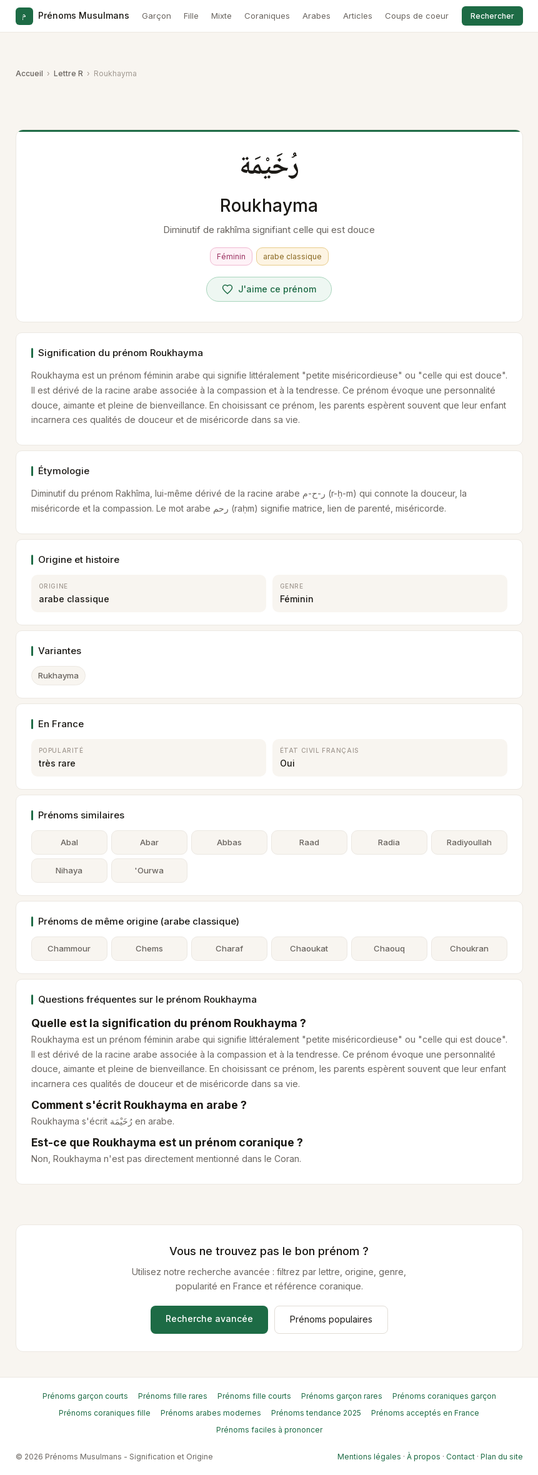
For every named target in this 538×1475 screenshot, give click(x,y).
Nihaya (69, 870)
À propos (424, 1456)
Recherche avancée (209, 1318)
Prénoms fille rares (172, 1396)
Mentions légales (369, 1456)
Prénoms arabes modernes (211, 1413)
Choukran (469, 948)
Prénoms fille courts (254, 1396)
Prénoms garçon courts (85, 1396)
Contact (460, 1456)
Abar (149, 842)
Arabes (316, 16)
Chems (149, 948)
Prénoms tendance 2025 (316, 1413)
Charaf (229, 948)
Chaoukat (309, 948)
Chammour (69, 948)
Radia (389, 842)
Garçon (156, 16)
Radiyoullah (469, 842)
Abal (69, 842)
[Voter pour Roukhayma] (269, 289)
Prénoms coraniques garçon (444, 1396)
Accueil (29, 73)
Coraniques (267, 16)
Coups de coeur (417, 16)
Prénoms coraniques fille (105, 1413)
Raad (309, 842)
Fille (191, 16)
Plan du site (502, 1456)
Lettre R (68, 73)
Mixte (221, 16)
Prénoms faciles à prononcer (269, 1429)
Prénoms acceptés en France (425, 1413)
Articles (357, 16)
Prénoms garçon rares (341, 1396)
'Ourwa (149, 870)
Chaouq (389, 948)
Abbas (229, 842)
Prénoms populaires (331, 1319)
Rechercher (492, 16)
